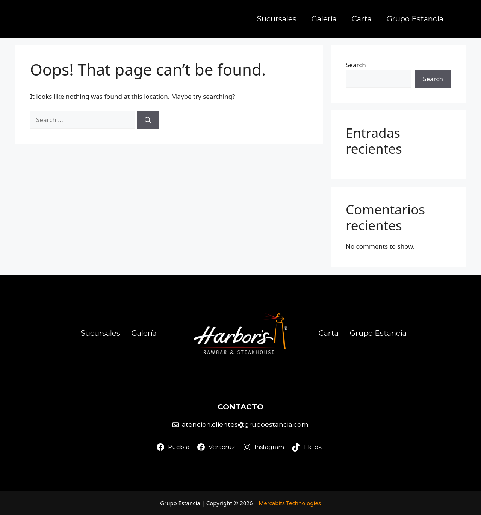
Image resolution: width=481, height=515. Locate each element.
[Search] (148, 120)
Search (356, 64)
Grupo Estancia (415, 18)
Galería (324, 18)
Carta (362, 18)
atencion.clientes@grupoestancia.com (245, 424)
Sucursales (276, 18)
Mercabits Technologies (290, 503)
